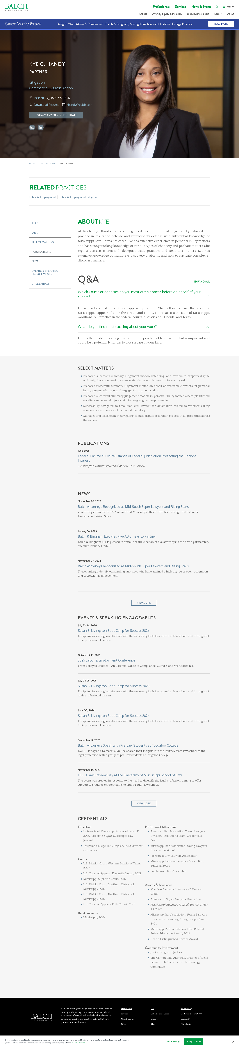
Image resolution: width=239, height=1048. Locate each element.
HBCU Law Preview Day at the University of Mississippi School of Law (130, 775)
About (230, 14)
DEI (152, 1008)
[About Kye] (144, 240)
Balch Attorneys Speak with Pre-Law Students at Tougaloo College (128, 745)
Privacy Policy (186, 1008)
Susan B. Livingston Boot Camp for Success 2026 (114, 630)
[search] (217, 7)
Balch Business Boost (198, 14)
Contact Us (185, 1019)
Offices (143, 14)
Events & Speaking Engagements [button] (45, 272)
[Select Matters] (144, 403)
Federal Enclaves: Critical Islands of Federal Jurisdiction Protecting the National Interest (138, 458)
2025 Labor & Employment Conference (106, 660)
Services (180, 6)
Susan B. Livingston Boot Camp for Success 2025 (114, 686)
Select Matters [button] (43, 242)
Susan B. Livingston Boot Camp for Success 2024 (114, 716)
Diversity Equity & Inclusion (167, 14)
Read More (221, 23)
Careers (218, 14)
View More (144, 602)
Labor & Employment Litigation (78, 196)
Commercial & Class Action (51, 88)
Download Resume (46, 105)
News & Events (201, 6)
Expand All (202, 281)
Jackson (39, 98)
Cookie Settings (173, 1041)
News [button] (35, 261)
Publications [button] (41, 252)
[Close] (233, 1041)
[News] (144, 553)
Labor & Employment (42, 196)
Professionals (161, 6)
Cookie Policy (78, 1043)
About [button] (36, 223)
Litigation (37, 82)
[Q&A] (144, 309)
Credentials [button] (41, 284)
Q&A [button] (34, 233)
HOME (32, 163)
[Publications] (144, 466)
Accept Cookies (194, 1041)
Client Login (186, 1024)
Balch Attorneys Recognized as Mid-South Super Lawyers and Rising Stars (133, 506)
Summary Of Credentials (57, 115)
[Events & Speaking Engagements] (144, 715)
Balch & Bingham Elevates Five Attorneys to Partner (117, 536)
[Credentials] (144, 902)
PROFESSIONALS (47, 163)
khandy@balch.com (79, 105)
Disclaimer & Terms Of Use (192, 1013)
